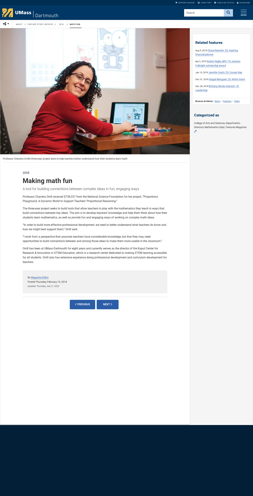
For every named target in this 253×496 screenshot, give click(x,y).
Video (237, 101)
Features (227, 101)
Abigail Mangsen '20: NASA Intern (227, 79)
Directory (204, 3)
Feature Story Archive (40, 24)
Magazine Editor (40, 277)
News (217, 101)
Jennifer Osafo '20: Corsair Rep (225, 72)
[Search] (228, 13)
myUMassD (243, 3)
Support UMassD (185, 3)
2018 (61, 24)
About (19, 24)
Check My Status (224, 3)
